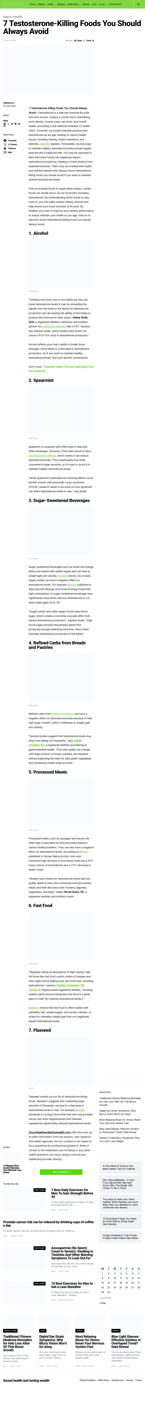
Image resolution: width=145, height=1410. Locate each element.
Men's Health (13, 17)
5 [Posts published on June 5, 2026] (126, 1273)
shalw (5, 121)
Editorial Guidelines (88, 1380)
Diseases (61, 4)
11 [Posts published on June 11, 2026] (121, 1278)
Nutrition (86, 4)
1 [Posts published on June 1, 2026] (102, 1273)
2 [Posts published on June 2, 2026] (108, 1273)
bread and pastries (63, 713)
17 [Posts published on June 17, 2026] (115, 1282)
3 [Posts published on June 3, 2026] (114, 1273)
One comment (10, 41)
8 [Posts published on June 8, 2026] (102, 1278)
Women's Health (10, 1331)
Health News (72, 4)
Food (94, 4)
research (63, 575)
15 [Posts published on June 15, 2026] (103, 1282)
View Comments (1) (61, 1172)
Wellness (41, 4)
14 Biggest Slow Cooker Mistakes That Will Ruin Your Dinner (12, 1169)
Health (50, 4)
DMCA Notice (103, 1380)
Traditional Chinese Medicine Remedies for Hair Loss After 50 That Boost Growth (120, 1101)
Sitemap (129, 1380)
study (73, 584)
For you (102, 4)
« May (102, 1303)
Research (34, 1007)
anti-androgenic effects (42, 455)
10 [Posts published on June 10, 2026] (115, 1278)
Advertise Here (115, 4)
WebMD (45, 143)
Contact (138, 1380)
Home (32, 4)
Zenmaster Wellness (53, 326)
